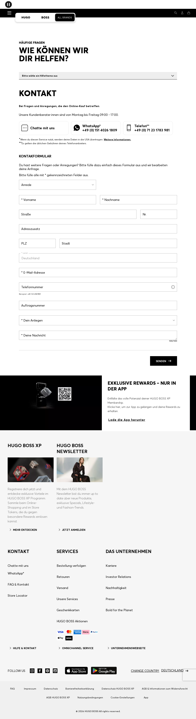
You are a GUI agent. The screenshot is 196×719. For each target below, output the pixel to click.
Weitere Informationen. (117, 139)
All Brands (65, 17)
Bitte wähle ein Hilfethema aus (98, 75)
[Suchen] (175, 12)
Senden (163, 361)
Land (25, 253)
